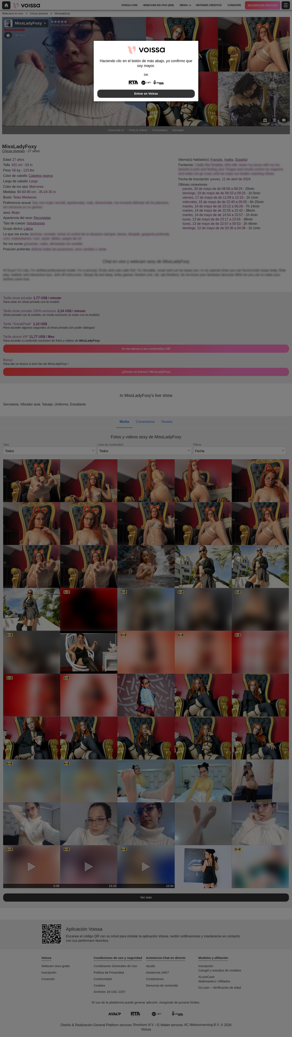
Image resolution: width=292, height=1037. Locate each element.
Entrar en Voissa (146, 93)
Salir (146, 74)
